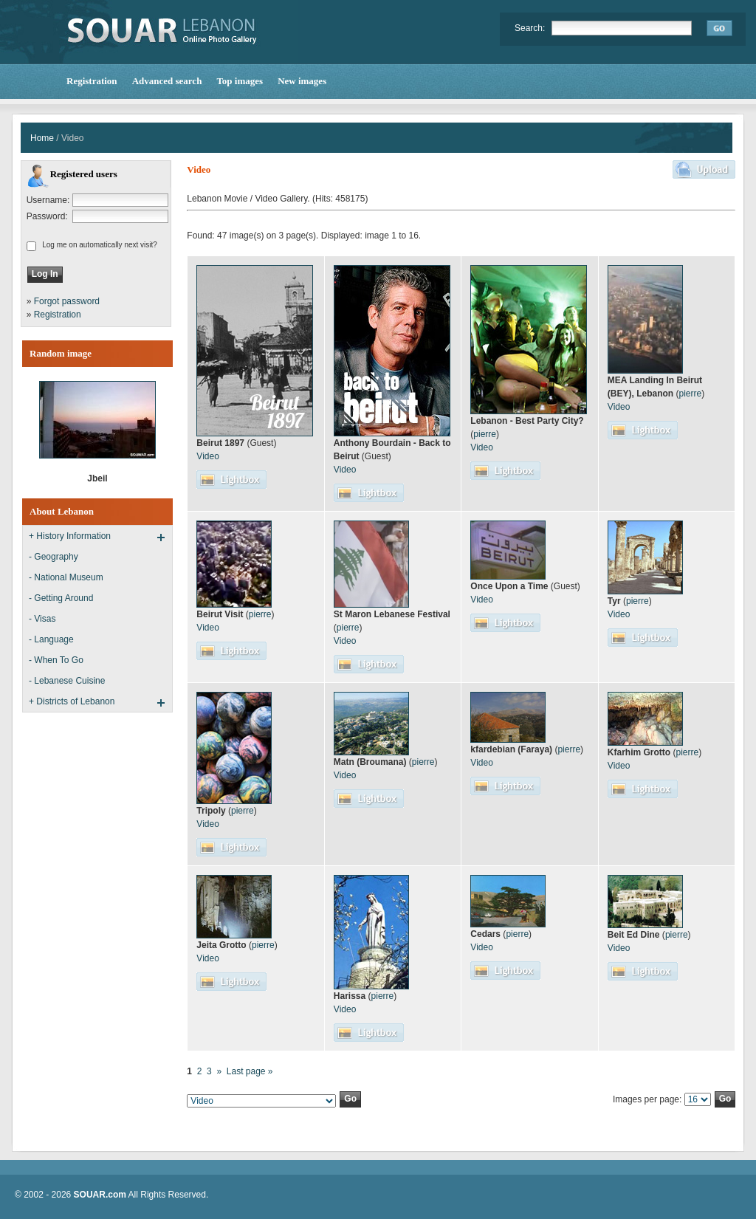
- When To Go (56, 660)
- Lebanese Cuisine (67, 681)
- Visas (42, 619)
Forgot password (67, 301)
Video (207, 456)
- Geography (53, 557)
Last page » (250, 1071)
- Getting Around (61, 598)
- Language (51, 639)
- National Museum (66, 577)
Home (42, 138)
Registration (57, 314)
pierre (484, 434)
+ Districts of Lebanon (71, 701)
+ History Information (70, 536)
